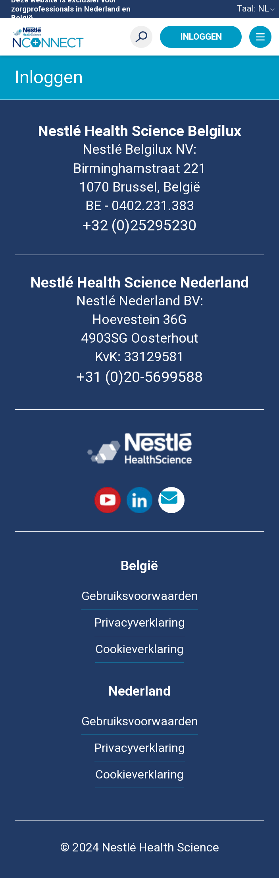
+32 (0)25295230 (139, 225)
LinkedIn (140, 500)
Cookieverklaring (139, 649)
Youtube (107, 500)
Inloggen (201, 36)
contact (171, 500)
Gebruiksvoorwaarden (139, 596)
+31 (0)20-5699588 (139, 376)
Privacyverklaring (139, 622)
